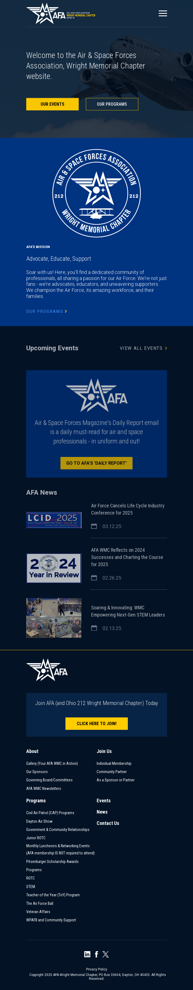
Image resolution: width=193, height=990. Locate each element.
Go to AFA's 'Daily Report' (96, 464)
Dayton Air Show (39, 821)
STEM (30, 886)
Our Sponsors (37, 772)
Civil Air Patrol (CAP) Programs (50, 813)
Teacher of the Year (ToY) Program (53, 895)
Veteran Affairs (38, 912)
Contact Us (108, 823)
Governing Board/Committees (49, 780)
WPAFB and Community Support (51, 920)
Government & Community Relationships (57, 829)
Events (104, 800)
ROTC (30, 878)
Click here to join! (97, 723)
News (102, 812)
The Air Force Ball (39, 903)
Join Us (104, 751)
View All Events (143, 349)
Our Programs (112, 104)
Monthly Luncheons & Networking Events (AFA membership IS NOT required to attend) (60, 850)
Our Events (52, 104)
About (32, 751)
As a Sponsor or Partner (115, 780)
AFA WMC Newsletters (43, 788)
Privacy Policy (96, 969)
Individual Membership (114, 763)
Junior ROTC (36, 838)
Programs (36, 800)
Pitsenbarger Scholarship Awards (52, 861)
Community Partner (112, 772)
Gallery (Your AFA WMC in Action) (52, 763)
